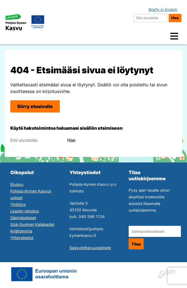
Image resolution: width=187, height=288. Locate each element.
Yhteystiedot (21, 237)
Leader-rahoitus (24, 211)
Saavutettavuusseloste (90, 247)
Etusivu (16, 184)
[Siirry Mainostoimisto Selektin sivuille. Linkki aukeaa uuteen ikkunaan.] (167, 272)
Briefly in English (163, 9)
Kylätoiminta (21, 231)
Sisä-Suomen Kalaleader (32, 224)
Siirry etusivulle (35, 106)
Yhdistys (18, 204)
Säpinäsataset (23, 217)
